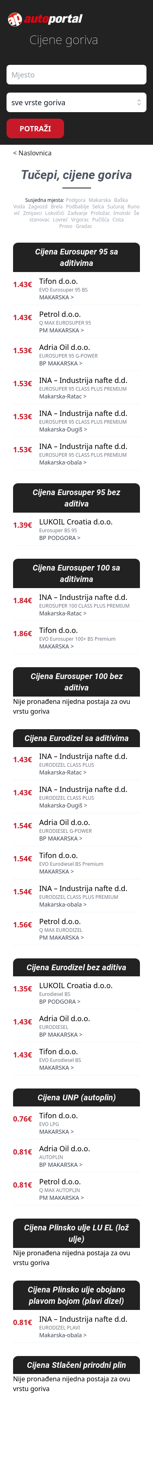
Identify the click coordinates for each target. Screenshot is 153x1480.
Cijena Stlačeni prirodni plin (76, 1365)
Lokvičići (54, 213)
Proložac (100, 213)
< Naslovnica (32, 152)
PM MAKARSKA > (61, 330)
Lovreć (60, 219)
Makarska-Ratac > (62, 396)
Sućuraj (115, 206)
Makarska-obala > (62, 462)
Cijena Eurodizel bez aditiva (76, 967)
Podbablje (77, 206)
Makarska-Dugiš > (63, 429)
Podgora (75, 200)
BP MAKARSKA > (60, 363)
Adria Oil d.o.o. (64, 347)
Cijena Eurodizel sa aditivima (76, 738)
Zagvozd (37, 206)
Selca (98, 206)
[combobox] (76, 74)
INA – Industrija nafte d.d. (83, 380)
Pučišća (100, 219)
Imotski (122, 213)
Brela (56, 206)
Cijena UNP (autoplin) (77, 1097)
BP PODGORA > (59, 538)
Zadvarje (78, 213)
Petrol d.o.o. (60, 314)
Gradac (84, 226)
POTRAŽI (35, 128)
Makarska (100, 200)
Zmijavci (32, 213)
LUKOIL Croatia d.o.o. (76, 522)
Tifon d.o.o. (58, 281)
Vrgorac (80, 219)
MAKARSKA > (56, 297)
